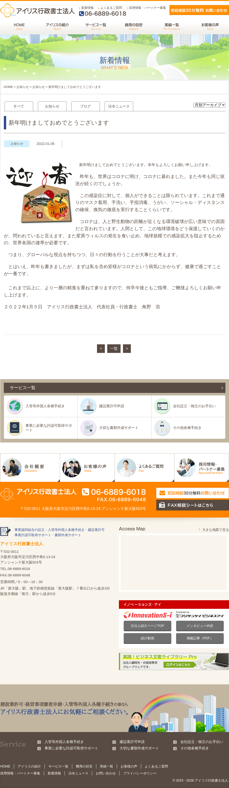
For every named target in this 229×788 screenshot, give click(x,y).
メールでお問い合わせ (199, 10)
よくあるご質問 (111, 8)
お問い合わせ (106, 773)
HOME (8, 87)
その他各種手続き (187, 428)
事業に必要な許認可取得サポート (48, 427)
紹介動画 (147, 638)
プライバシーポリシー (140, 773)
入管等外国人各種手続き (45, 406)
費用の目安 (84, 766)
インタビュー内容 (200, 626)
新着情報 (87, 8)
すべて (18, 106)
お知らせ (22, 87)
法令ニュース (119, 106)
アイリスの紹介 (29, 766)
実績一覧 (106, 766)
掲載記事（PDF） (200, 638)
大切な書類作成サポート (118, 428)
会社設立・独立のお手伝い (194, 406)
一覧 (114, 348)
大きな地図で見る (215, 530)
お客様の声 (129, 766)
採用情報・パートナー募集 (147, 8)
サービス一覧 (58, 766)
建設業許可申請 (111, 406)
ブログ (85, 106)
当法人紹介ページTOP (147, 626)
